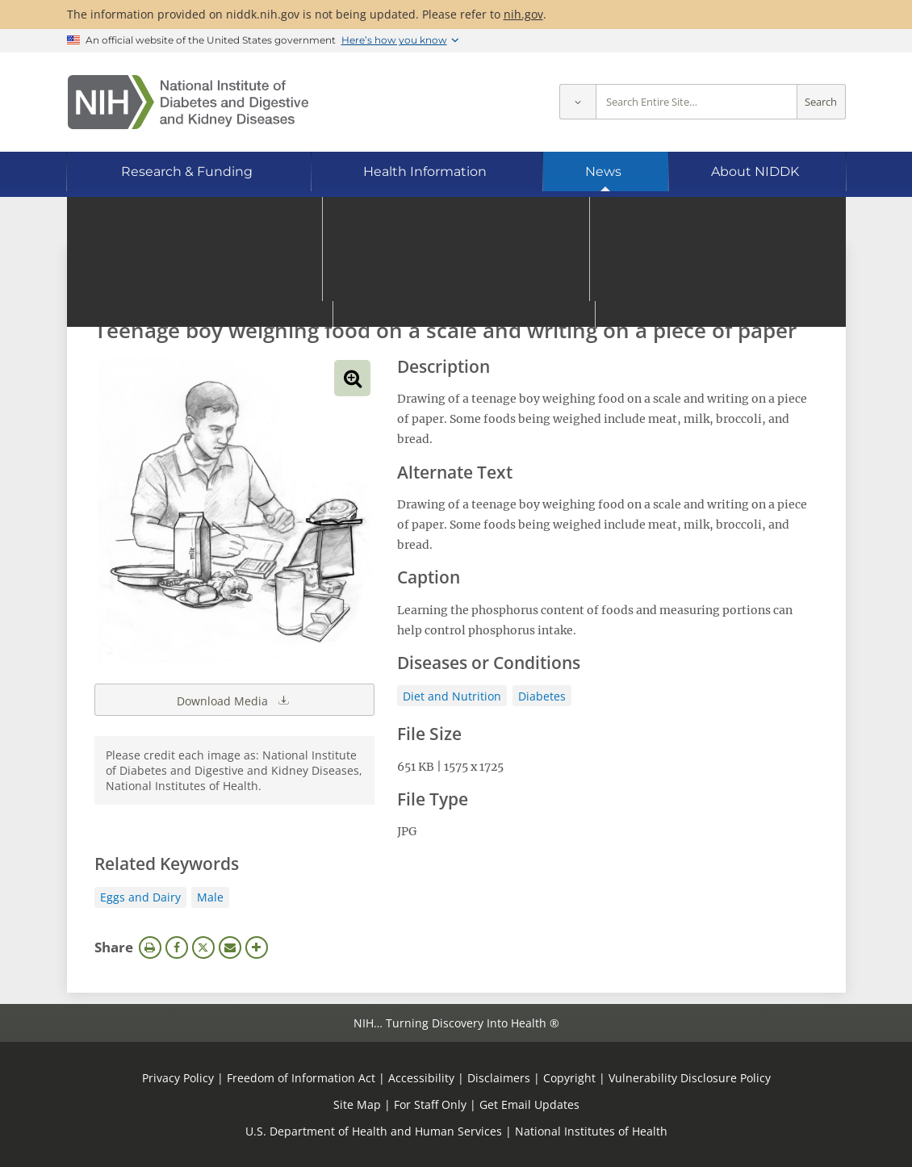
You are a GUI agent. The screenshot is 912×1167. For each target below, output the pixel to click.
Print (150, 947)
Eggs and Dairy (140, 897)
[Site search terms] (696, 102)
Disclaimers (498, 1077)
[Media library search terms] (432, 286)
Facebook (176, 947)
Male (210, 897)
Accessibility (421, 1077)
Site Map (357, 1104)
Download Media (234, 699)
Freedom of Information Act (301, 1077)
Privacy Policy (178, 1077)
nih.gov (523, 14)
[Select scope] (577, 102)
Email (230, 947)
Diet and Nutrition (452, 696)
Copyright (569, 1077)
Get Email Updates (529, 1104)
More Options (256, 947)
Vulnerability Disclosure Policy (690, 1077)
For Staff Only (430, 1104)
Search (821, 102)
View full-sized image (352, 378)
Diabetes (542, 696)
